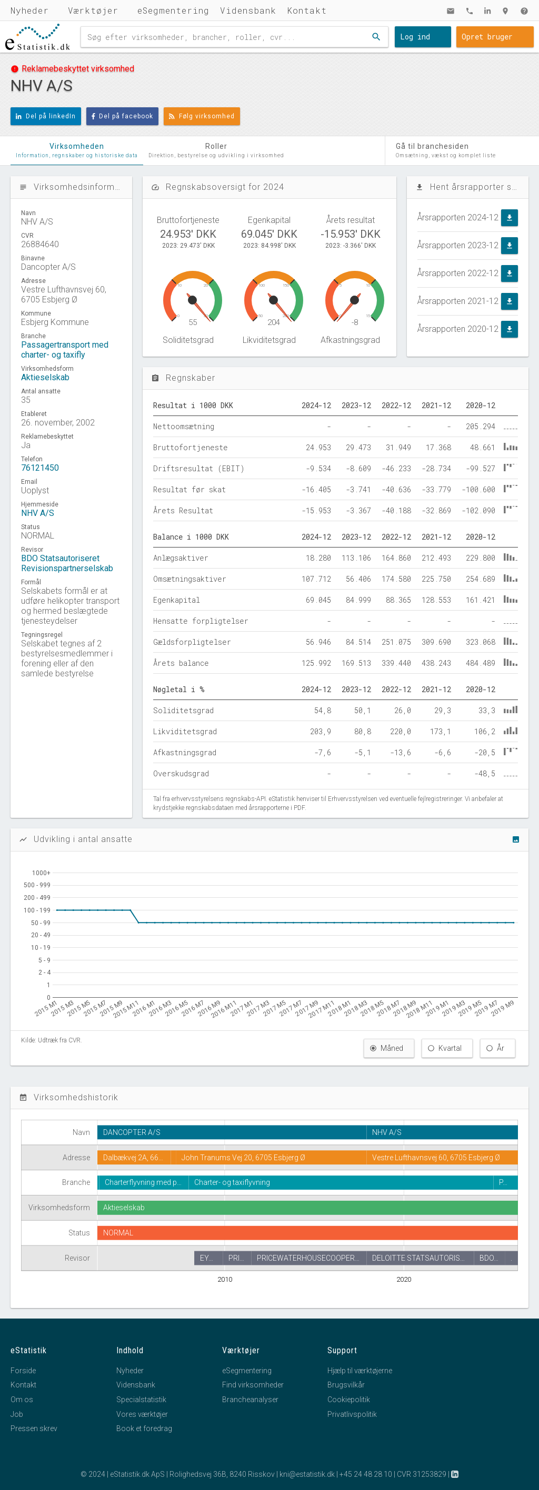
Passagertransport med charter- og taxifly (64, 350)
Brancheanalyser (250, 1399)
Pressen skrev (34, 1428)
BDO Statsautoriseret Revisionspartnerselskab (67, 563)
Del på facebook (123, 116)
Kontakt (307, 10)
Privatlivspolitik (352, 1414)
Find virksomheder (253, 1385)
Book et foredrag (144, 1428)
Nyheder (30, 10)
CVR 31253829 (421, 1474)
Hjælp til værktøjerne (359, 1370)
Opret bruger (487, 37)
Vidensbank (248, 10)
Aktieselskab (45, 377)
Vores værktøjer (142, 1414)
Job (17, 1414)
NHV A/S (37, 513)
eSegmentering (173, 10)
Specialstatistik (141, 1399)
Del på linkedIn (46, 116)
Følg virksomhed (202, 116)
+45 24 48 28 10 (366, 1474)
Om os (22, 1399)
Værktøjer (93, 10)
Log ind (415, 37)
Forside (23, 1370)
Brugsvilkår (346, 1385)
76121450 (40, 468)
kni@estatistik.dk (307, 1474)
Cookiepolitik (348, 1399)
